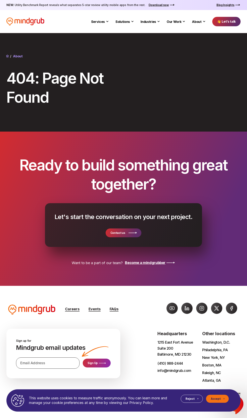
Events (95, 309)
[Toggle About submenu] (204, 21)
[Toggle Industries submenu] (158, 21)
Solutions (122, 22)
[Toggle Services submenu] (107, 21)
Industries (148, 22)
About (196, 22)
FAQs (114, 309)
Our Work (174, 22)
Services (98, 22)
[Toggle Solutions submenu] (132, 21)
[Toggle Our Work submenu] (184, 21)
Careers (72, 309)
